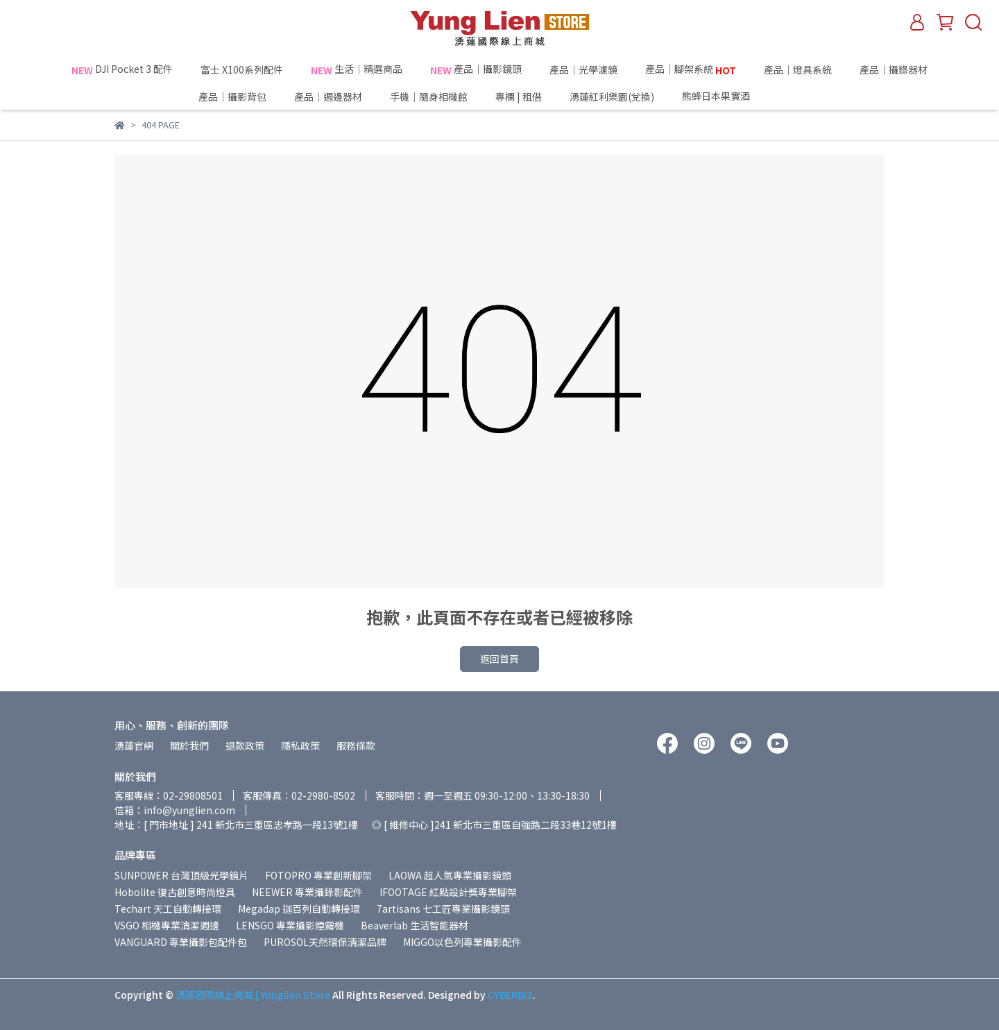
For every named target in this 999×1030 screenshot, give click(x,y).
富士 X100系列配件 (241, 69)
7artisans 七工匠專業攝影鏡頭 (443, 908)
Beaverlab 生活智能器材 (414, 925)
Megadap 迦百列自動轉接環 (299, 908)
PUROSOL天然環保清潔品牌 (325, 942)
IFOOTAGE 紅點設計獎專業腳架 (448, 892)
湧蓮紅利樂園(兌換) (612, 96)
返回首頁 (499, 659)
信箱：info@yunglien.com (174, 810)
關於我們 (189, 745)
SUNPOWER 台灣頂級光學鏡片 (181, 875)
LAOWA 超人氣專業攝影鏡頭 (449, 875)
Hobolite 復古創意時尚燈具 (174, 892)
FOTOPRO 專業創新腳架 (318, 875)
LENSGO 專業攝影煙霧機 (290, 925)
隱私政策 (300, 745)
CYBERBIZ (510, 995)
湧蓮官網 (133, 745)
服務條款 (355, 745)
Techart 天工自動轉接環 (167, 908)
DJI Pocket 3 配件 (122, 69)
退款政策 (244, 745)
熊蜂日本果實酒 (741, 96)
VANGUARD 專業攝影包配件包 (180, 942)
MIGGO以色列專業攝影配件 (462, 942)
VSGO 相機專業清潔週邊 (166, 925)
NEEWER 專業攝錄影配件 (307, 892)
